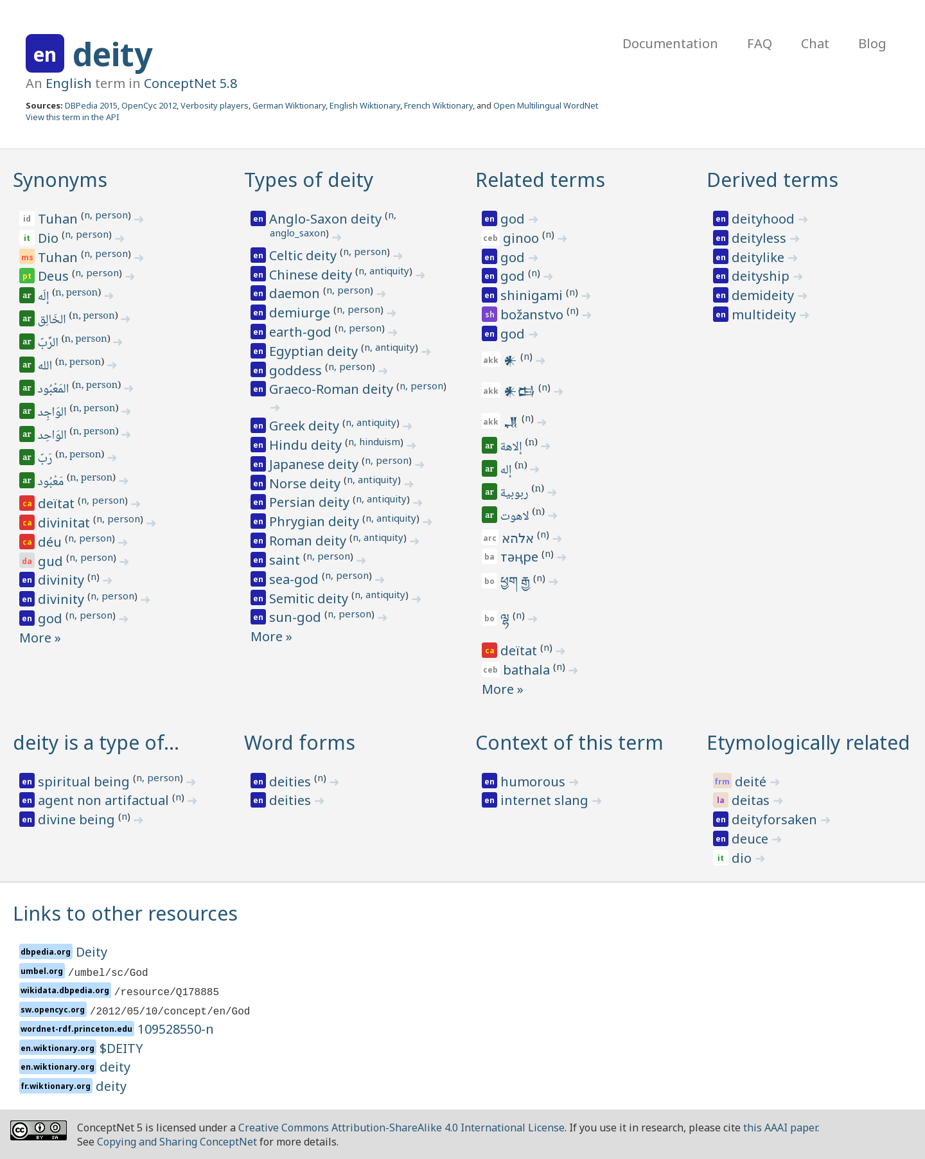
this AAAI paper (780, 1127)
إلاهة (512, 448)
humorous (534, 781)
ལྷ (506, 618)
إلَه (44, 297)
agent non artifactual (105, 800)
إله (507, 471)
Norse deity (306, 483)
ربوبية (515, 494)
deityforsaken (776, 819)
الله (46, 367)
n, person (106, 214)
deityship (762, 276)
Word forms (299, 742)
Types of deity (308, 179)
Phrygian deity (315, 521)
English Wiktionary (365, 105)
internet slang (546, 800)
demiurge (301, 312)
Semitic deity (310, 598)
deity (113, 54)
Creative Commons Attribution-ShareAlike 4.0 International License (401, 1127)
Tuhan (59, 218)
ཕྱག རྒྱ (516, 581)
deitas (752, 800)
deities (291, 781)
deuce (751, 838)
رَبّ (46, 459)
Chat (815, 43)
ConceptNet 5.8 (190, 83)
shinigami (533, 295)
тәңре (521, 556)
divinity (62, 579)
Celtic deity (304, 255)
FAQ (759, 43)
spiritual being (85, 781)
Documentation (670, 43)
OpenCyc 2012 (149, 105)
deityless (760, 238)
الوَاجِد (53, 413)
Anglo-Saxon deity (327, 218)
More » (40, 637)
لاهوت (516, 517)
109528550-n (175, 1029)
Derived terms (772, 179)
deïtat (58, 503)
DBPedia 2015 (91, 105)
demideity (764, 295)
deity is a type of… (96, 742)
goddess (297, 370)
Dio (50, 238)
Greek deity (305, 425)
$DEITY (121, 1048)
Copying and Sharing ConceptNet (177, 1142)
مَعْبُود (51, 482)
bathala (528, 669)
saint (286, 560)
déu (51, 542)
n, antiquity (383, 270)
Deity (91, 951)
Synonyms (60, 179)
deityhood (765, 218)
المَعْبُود (54, 390)
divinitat (65, 522)
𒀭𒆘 (521, 391)
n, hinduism (374, 441)
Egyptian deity (315, 351)
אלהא (519, 538)
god (52, 618)
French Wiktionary (438, 105)
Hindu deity (307, 445)
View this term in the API (72, 117)
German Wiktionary (289, 105)
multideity (765, 314)
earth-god (302, 332)
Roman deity (309, 540)
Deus (55, 276)
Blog (872, 43)
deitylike (760, 257)
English (69, 83)
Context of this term (569, 742)
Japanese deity (315, 464)
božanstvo (533, 314)
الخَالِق (53, 321)
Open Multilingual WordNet (545, 105)
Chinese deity (312, 274)
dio (743, 858)
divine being (78, 819)
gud (52, 561)
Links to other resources (125, 913)
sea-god (295, 579)
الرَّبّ (49, 344)
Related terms (540, 179)
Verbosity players (215, 105)
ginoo (522, 238)
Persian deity (311, 502)
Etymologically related (808, 742)
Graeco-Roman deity (332, 389)
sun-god (296, 617)
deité (752, 781)
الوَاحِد (53, 436)
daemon (296, 293)
